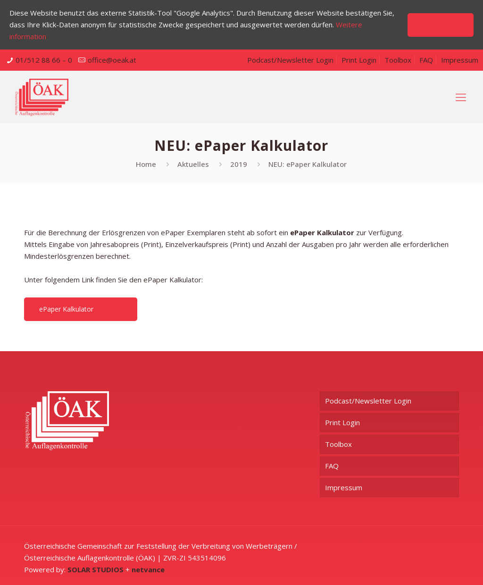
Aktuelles (193, 164)
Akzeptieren (440, 24)
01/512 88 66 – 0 (44, 60)
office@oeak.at (112, 60)
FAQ (426, 60)
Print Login (358, 60)
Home (146, 164)
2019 (238, 164)
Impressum (459, 60)
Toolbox (397, 60)
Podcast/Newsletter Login (290, 60)
